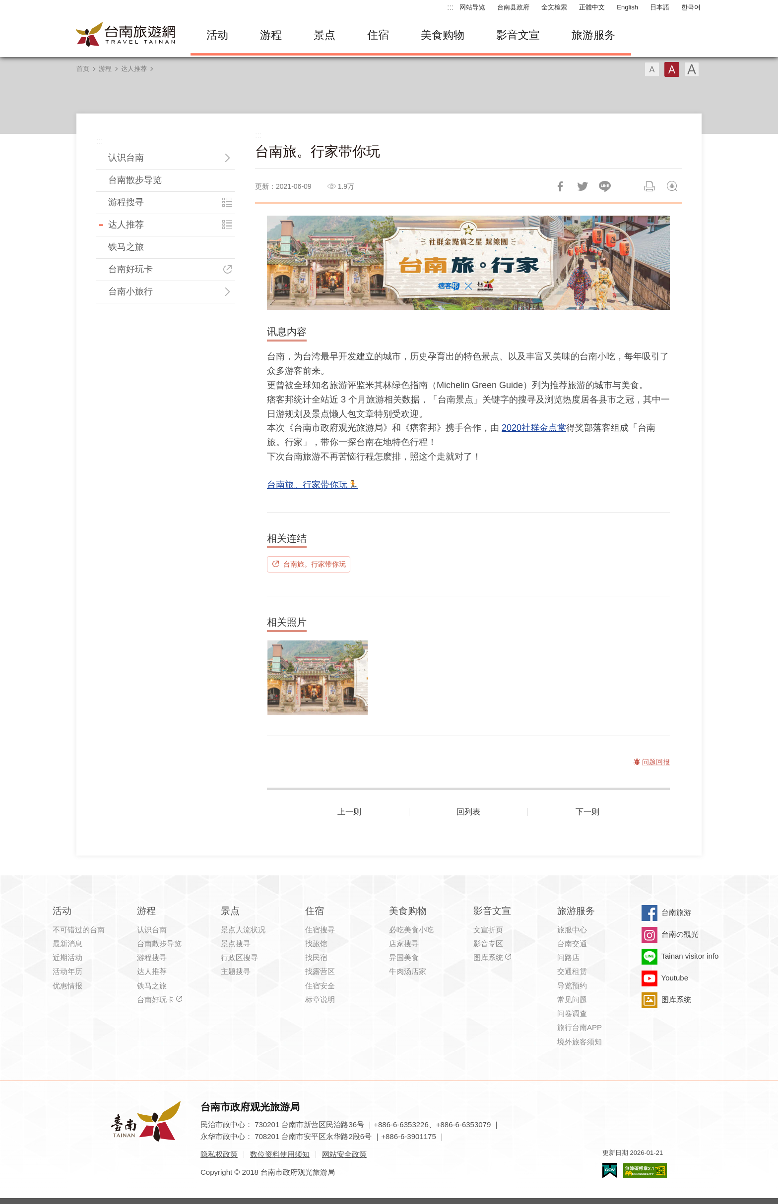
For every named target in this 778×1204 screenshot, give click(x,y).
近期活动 (67, 957)
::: (450, 7)
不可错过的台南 (79, 929)
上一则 (349, 811)
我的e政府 (609, 1170)
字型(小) (652, 69)
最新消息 (67, 943)
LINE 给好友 (605, 186)
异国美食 (404, 957)
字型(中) (671, 69)
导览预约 (572, 985)
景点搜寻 (236, 943)
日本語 (659, 7)
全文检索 (554, 7)
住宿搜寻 (320, 929)
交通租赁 (572, 971)
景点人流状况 (243, 929)
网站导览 (472, 7)
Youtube (675, 978)
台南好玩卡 (130, 269)
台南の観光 (680, 934)
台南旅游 (676, 912)
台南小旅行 (130, 291)
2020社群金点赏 (534, 428)
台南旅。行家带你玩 (314, 564)
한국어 (691, 7)
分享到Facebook (560, 186)
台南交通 (572, 943)
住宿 (378, 35)
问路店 (568, 957)
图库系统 (488, 957)
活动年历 (67, 971)
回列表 (468, 811)
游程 (271, 35)
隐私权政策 (219, 1154)
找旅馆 (316, 943)
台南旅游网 (126, 35)
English (627, 7)
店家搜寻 (404, 943)
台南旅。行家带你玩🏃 (312, 485)
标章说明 (320, 999)
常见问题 (572, 999)
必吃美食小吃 (411, 929)
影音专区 (488, 943)
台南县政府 (513, 7)
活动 (217, 35)
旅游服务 (593, 35)
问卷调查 (572, 1013)
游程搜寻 (126, 202)
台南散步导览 (135, 180)
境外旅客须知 (579, 1041)
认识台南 (126, 158)
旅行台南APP (579, 1027)
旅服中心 (572, 929)
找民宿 (316, 957)
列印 (649, 186)
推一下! (582, 186)
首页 (82, 68)
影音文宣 (518, 35)
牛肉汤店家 (407, 971)
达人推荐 (134, 68)
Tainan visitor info (690, 956)
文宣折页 (488, 929)
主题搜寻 (236, 971)
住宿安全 (320, 985)
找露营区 (320, 971)
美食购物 (442, 35)
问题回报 (672, 186)
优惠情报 (67, 985)
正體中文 (592, 7)
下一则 (587, 811)
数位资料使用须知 (280, 1154)
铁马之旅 (126, 247)
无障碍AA (645, 1170)
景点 (324, 35)
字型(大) (691, 69)
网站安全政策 (344, 1154)
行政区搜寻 (239, 957)
